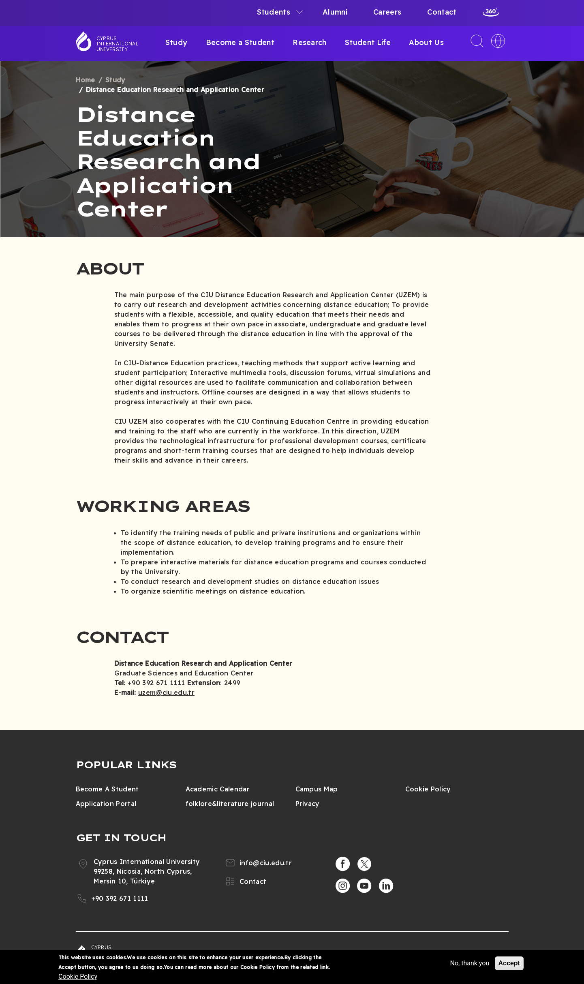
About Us (426, 42)
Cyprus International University (117, 43)
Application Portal (106, 804)
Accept (509, 963)
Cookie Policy (428, 789)
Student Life (368, 42)
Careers (387, 12)
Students (274, 12)
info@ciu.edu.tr (266, 863)
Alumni (335, 12)
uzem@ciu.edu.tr (166, 692)
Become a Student (240, 42)
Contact (441, 12)
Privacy (307, 804)
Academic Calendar (218, 789)
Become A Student (107, 789)
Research (310, 42)
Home (85, 80)
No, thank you (469, 963)
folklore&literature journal (230, 804)
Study (176, 42)
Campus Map (316, 789)
